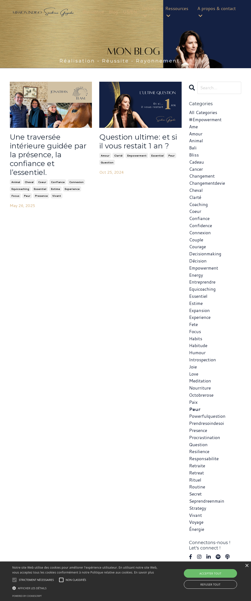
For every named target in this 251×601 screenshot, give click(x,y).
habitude (198, 345)
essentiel (40, 189)
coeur (42, 182)
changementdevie (207, 183)
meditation (200, 381)
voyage (196, 522)
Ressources (176, 11)
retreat (196, 473)
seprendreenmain (206, 501)
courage (197, 246)
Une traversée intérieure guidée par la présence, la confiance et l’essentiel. (48, 155)
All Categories (203, 112)
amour (105, 155)
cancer (196, 169)
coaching (198, 204)
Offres (148, 11)
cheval (29, 182)
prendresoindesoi (206, 423)
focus (15, 195)
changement (202, 176)
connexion (76, 182)
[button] (86, 588)
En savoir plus (144, 572)
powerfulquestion (207, 416)
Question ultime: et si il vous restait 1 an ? (138, 141)
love (193, 374)
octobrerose (201, 395)
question (107, 162)
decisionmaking (205, 253)
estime (55, 189)
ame (193, 126)
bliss (194, 155)
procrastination (204, 437)
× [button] (247, 566)
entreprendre (202, 282)
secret (195, 494)
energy (196, 275)
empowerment (137, 155)
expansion (199, 310)
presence (41, 195)
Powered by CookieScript (27, 596)
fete (193, 324)
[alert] (125, 581)
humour (197, 352)
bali (193, 147)
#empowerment (205, 119)
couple (196, 239)
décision (198, 261)
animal (15, 182)
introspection (202, 359)
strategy (197, 508)
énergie (196, 529)
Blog (113, 12)
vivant (56, 195)
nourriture (200, 388)
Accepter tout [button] (210, 573)
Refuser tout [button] (211, 584)
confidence (200, 225)
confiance (58, 182)
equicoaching (20, 189)
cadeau (196, 162)
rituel (195, 480)
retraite (197, 465)
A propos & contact (216, 11)
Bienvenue (93, 12)
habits (195, 338)
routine (197, 486)
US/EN (130, 12)
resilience (199, 451)
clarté (118, 155)
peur (27, 195)
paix (193, 402)
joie (193, 367)
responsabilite (204, 458)
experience (72, 189)
